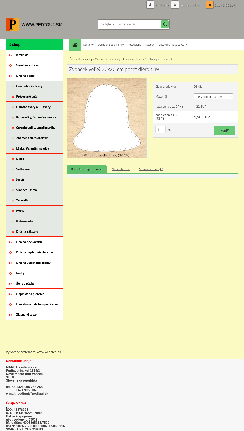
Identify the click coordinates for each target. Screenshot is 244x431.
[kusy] (160, 129)
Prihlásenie (162, 5)
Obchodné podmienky (111, 44)
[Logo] (34, 24)
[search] (164, 24)
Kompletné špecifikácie (86, 169)
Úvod (72, 59)
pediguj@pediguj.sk (32, 393)
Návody (150, 44)
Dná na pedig (85, 59)
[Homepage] (76, 44)
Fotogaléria (134, 44)
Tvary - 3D (120, 59)
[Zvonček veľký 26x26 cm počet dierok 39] (106, 80)
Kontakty (88, 44)
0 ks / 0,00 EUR (225, 5)
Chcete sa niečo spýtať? (172, 44)
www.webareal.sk (49, 351)
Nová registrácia (190, 5)
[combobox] (213, 96)
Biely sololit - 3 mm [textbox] (209, 96)
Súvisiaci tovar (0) (151, 169)
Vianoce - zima (103, 59)
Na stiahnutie (121, 169)
